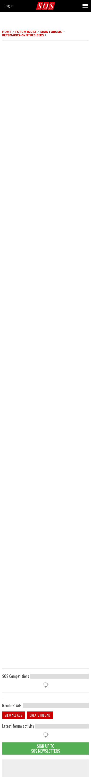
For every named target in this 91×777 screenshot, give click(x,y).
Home (6, 32)
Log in (8, 5)
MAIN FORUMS (51, 32)
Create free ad (39, 715)
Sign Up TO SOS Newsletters (45, 748)
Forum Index (25, 32)
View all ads (13, 715)
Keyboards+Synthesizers (23, 35)
